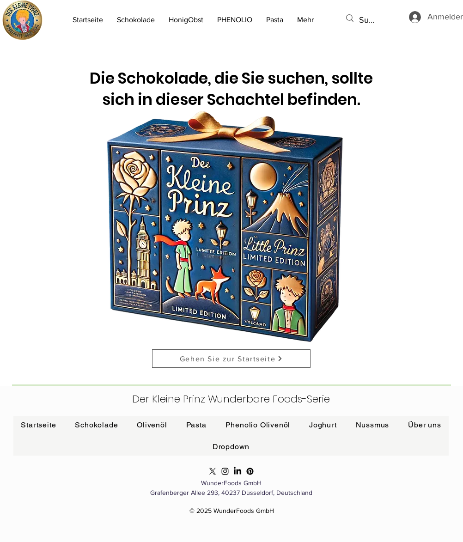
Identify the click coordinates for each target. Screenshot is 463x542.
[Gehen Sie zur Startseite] (231, 358)
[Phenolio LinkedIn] (237, 471)
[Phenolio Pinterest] (250, 471)
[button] (274, 19)
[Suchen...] (368, 20)
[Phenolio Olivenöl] (225, 471)
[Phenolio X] (212, 471)
